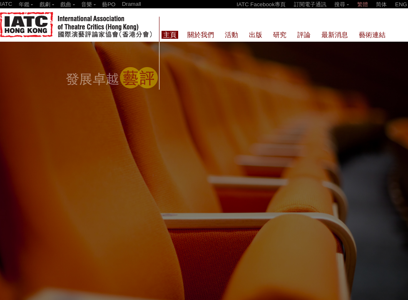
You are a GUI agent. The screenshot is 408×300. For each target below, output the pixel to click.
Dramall (131, 4)
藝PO (108, 4)
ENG (401, 4)
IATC (6, 4)
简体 (381, 4)
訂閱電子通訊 (310, 4)
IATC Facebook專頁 (261, 4)
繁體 (362, 4)
